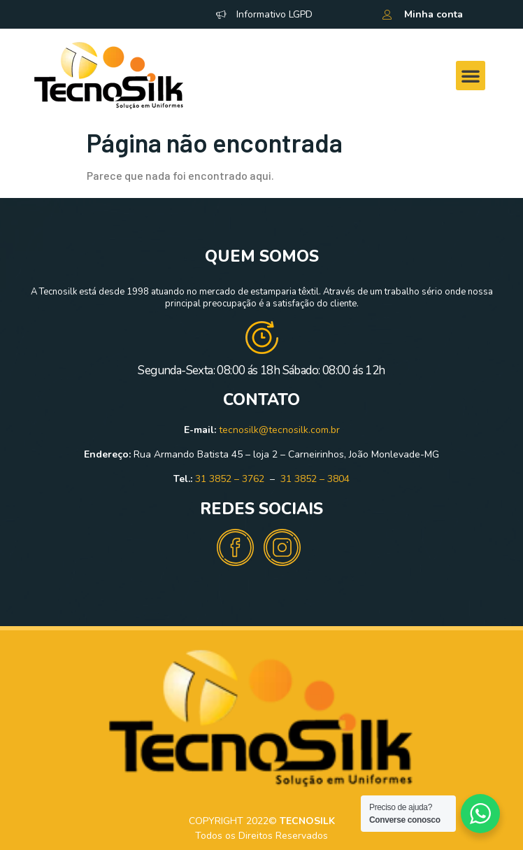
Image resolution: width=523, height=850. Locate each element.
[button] (470, 75)
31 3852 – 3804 (315, 479)
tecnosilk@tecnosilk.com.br (279, 430)
